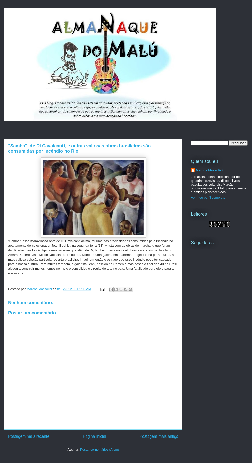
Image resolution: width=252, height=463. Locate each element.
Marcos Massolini (209, 170)
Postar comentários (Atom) (99, 449)
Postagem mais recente (28, 436)
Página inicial (94, 436)
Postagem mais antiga (159, 436)
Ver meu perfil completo (208, 197)
